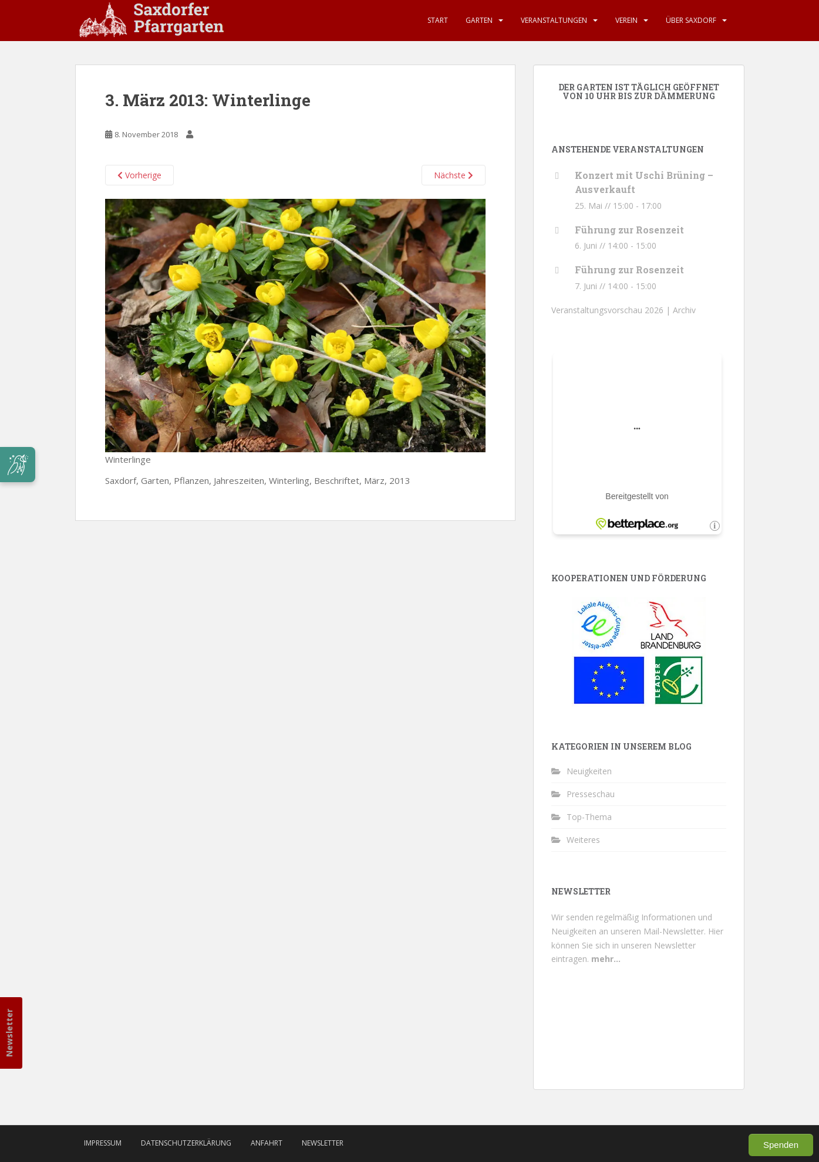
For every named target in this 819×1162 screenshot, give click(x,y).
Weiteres (583, 839)
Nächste (453, 175)
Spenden (780, 1145)
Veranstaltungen (554, 20)
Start (437, 20)
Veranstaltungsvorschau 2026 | (612, 310)
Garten (479, 20)
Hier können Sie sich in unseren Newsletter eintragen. (637, 945)
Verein (626, 20)
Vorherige (139, 175)
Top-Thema (589, 816)
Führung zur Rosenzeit (629, 229)
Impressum (103, 1143)
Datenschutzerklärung (186, 1143)
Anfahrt (266, 1143)
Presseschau (591, 793)
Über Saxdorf (691, 20)
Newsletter (9, 1033)
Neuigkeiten (589, 771)
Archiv (684, 310)
